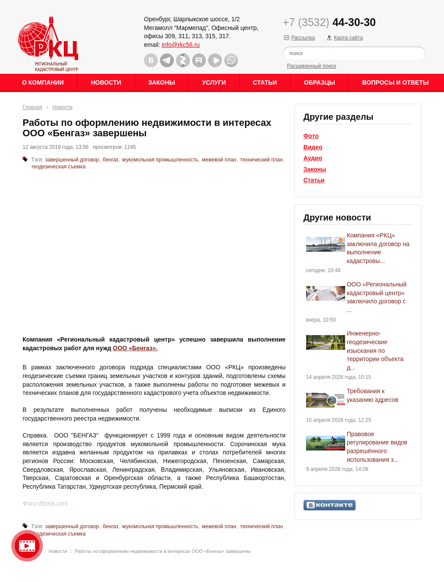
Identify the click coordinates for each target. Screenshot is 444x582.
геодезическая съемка (58, 167)
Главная (32, 107)
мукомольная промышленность (160, 160)
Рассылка (303, 38)
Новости (106, 82)
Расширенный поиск (311, 66)
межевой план (219, 160)
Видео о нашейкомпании (27, 546)
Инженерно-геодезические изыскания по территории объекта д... (375, 350)
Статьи (265, 82)
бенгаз (110, 160)
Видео (313, 147)
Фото (311, 135)
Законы (161, 82)
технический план (261, 160)
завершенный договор (72, 160)
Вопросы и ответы (395, 82)
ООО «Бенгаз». (135, 348)
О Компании (43, 82)
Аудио (313, 158)
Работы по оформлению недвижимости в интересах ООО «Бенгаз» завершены (163, 551)
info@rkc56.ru (180, 44)
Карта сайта (348, 38)
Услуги (214, 82)
